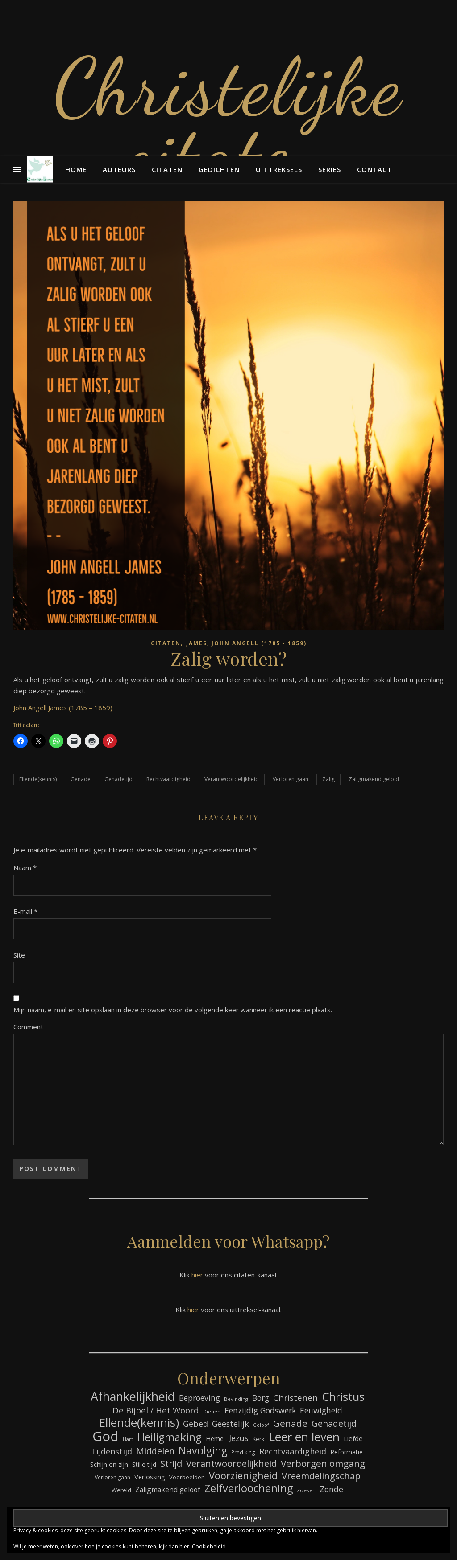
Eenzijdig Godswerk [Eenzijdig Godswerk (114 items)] (260, 1410)
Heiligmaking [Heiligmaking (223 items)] (169, 1436)
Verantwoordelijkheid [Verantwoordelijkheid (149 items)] (231, 1463)
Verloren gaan (290, 779)
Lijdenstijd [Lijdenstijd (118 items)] (112, 1451)
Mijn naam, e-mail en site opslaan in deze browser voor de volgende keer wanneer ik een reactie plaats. (172, 1009)
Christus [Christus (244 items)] (343, 1396)
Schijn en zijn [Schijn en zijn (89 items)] (109, 1464)
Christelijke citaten (228, 120)
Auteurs (119, 169)
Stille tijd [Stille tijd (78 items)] (144, 1464)
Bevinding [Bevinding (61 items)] (236, 1399)
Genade (81, 779)
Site (19, 954)
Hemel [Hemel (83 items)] (215, 1438)
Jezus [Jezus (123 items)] (239, 1438)
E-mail (25, 911)
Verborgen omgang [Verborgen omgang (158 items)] (323, 1463)
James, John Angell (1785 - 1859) (246, 643)
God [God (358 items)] (105, 1436)
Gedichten (219, 169)
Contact (374, 169)
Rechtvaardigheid (168, 779)
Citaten (167, 169)
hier (197, 1274)
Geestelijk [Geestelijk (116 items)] (230, 1423)
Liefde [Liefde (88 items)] (353, 1438)
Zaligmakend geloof (374, 779)
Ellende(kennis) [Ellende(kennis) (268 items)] (139, 1422)
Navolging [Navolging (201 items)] (203, 1450)
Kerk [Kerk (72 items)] (259, 1439)
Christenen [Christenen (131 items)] (295, 1398)
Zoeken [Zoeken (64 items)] (306, 1490)
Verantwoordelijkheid (231, 779)
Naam (25, 867)
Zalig (328, 779)
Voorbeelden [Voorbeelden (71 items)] (187, 1477)
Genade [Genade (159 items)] (290, 1423)
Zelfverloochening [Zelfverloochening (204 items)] (248, 1488)
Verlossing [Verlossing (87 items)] (149, 1476)
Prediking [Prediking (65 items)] (243, 1452)
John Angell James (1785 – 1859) (62, 707)
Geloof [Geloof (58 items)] (261, 1425)
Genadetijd (118, 779)
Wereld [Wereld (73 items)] (121, 1490)
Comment (28, 1026)
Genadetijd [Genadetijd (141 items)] (334, 1423)
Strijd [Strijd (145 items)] (171, 1463)
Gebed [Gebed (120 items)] (195, 1423)
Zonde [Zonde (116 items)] (331, 1489)
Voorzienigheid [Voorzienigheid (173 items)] (243, 1475)
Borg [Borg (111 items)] (260, 1398)
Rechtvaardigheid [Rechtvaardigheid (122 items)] (292, 1451)
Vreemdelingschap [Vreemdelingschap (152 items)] (321, 1476)
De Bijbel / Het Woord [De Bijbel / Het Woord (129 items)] (155, 1410)
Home (76, 169)
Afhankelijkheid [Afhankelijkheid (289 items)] (133, 1396)
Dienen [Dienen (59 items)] (211, 1411)
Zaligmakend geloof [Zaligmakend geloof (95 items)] (167, 1489)
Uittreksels (279, 169)
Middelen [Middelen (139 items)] (155, 1451)
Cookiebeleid (209, 1546)
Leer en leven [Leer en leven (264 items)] (304, 1436)
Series (329, 169)
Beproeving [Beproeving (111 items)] (199, 1398)
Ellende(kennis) (38, 779)
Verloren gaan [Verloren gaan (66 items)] (112, 1477)
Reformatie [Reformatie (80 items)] (346, 1452)
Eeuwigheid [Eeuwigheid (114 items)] (321, 1410)
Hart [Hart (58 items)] (128, 1439)
